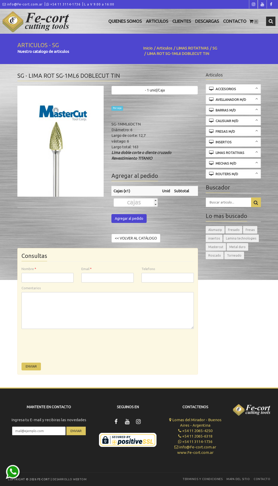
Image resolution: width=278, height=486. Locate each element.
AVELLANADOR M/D (233, 99)
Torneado (234, 255)
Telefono (148, 269)
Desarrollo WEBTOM (70, 479)
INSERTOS (233, 141)
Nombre (29, 269)
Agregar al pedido (129, 218)
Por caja (117, 108)
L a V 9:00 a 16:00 (99, 4)
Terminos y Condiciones (203, 479)
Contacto (234, 21)
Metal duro (237, 247)
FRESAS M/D (233, 131)
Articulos (157, 21)
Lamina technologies (241, 238)
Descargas (207, 21)
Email (86, 269)
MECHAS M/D (233, 162)
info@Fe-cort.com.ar (23, 4)
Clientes (181, 21)
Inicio (148, 48)
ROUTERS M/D (233, 173)
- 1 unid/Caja (155, 90)
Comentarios (31, 288)
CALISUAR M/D (233, 120)
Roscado (214, 255)
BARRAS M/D (233, 109)
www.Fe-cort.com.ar (195, 452)
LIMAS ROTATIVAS (192, 48)
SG (214, 48)
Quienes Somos (125, 21)
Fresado (234, 229)
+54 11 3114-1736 (63, 4)
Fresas (250, 229)
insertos (214, 238)
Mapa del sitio (238, 479)
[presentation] (61, 347)
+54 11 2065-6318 (195, 436)
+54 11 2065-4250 (195, 430)
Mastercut (215, 247)
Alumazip (215, 229)
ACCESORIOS (233, 88)
